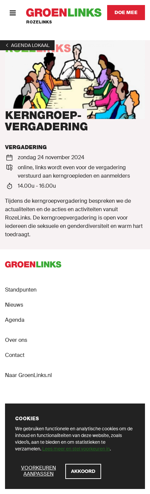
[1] (27, 45)
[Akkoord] (83, 471)
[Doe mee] (126, 12)
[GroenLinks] (63, 12)
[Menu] (12, 12)
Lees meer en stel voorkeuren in (76, 449)
